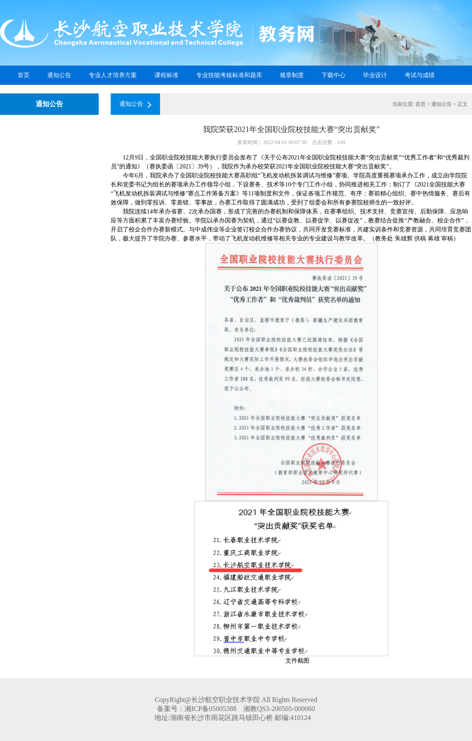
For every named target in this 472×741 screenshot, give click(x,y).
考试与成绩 (420, 75)
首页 (24, 75)
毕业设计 (375, 75)
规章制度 (292, 75)
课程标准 (166, 75)
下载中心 (333, 75)
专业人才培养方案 (113, 75)
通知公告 (59, 75)
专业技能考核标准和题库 (229, 75)
